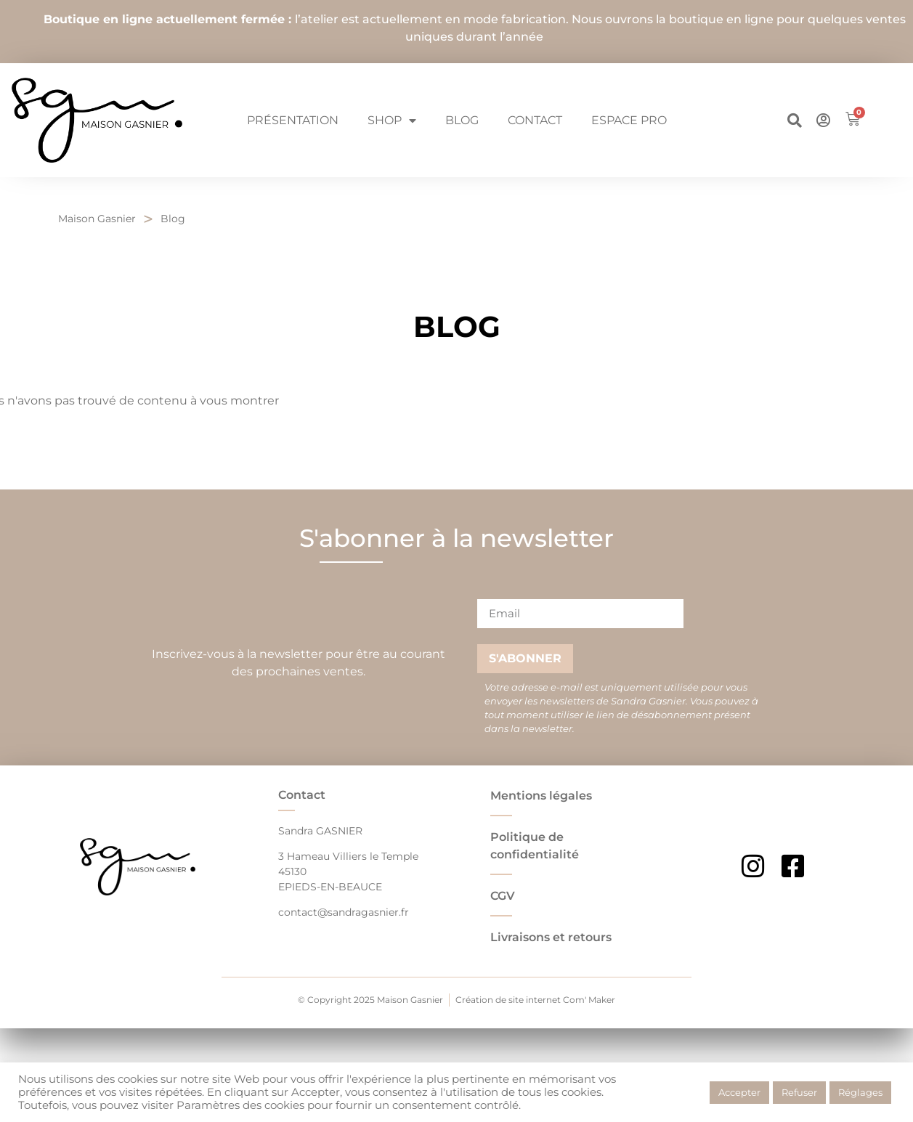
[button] (794, 120)
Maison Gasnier (97, 218)
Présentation (292, 120)
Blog (462, 120)
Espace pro (629, 120)
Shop (392, 120)
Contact (535, 120)
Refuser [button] (799, 1092)
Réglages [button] (860, 1092)
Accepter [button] (739, 1092)
